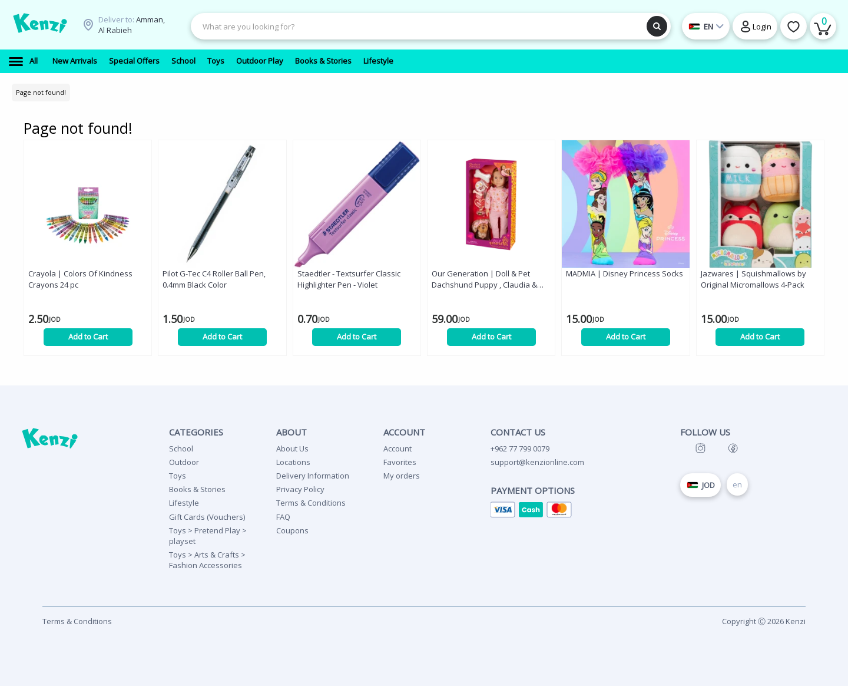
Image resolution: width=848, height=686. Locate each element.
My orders (401, 475)
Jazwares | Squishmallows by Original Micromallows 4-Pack (753, 279)
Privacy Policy (300, 489)
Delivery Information (312, 475)
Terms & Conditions (311, 502)
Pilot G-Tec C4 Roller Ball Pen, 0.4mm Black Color (214, 279)
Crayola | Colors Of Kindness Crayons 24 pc (80, 279)
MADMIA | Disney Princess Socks (624, 273)
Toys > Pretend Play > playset (208, 535)
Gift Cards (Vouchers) (207, 517)
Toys (177, 475)
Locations (293, 462)
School (181, 448)
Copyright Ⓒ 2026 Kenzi (764, 621)
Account (397, 448)
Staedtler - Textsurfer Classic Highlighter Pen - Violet (348, 279)
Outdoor (184, 462)
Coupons (292, 530)
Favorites (399, 462)
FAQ (283, 517)
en (737, 484)
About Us (292, 448)
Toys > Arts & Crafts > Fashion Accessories (207, 559)
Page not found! (41, 92)
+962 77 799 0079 (520, 448)
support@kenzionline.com (537, 462)
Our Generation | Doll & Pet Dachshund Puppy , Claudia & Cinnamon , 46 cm (484, 279)
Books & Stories (197, 489)
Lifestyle (184, 502)
